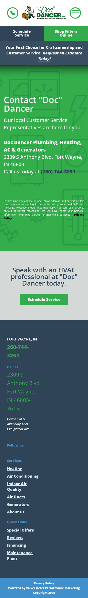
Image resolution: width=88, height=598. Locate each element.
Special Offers (20, 530)
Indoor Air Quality (17, 486)
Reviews (15, 537)
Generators (18, 504)
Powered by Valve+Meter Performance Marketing (44, 588)
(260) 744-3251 (58, 171)
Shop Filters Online (66, 33)
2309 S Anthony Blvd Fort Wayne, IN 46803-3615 (23, 391)
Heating (14, 468)
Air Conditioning (22, 476)
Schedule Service (22, 33)
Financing (16, 545)
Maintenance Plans (20, 555)
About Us (15, 512)
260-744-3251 (12, 13)
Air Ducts (16, 497)
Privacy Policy (44, 583)
